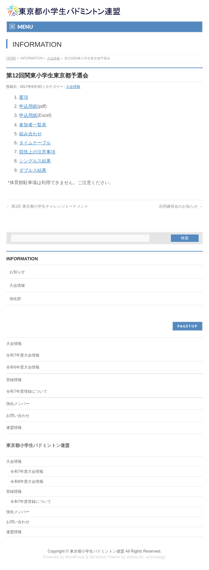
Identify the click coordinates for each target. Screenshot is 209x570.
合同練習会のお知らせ (181, 206)
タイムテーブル (35, 142)
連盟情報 (14, 427)
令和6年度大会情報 (22, 367)
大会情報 (53, 58)
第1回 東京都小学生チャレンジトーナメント (47, 206)
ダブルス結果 (32, 170)
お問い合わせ (17, 415)
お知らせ (17, 272)
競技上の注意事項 (37, 151)
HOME (11, 58)
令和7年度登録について (26, 391)
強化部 (15, 298)
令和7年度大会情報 (22, 355)
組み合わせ (30, 133)
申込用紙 (28, 106)
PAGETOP (187, 326)
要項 (23, 97)
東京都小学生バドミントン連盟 (97, 551)
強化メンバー (17, 403)
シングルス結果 (35, 160)
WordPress (75, 557)
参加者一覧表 (32, 124)
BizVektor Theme (105, 557)
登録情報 (14, 380)
